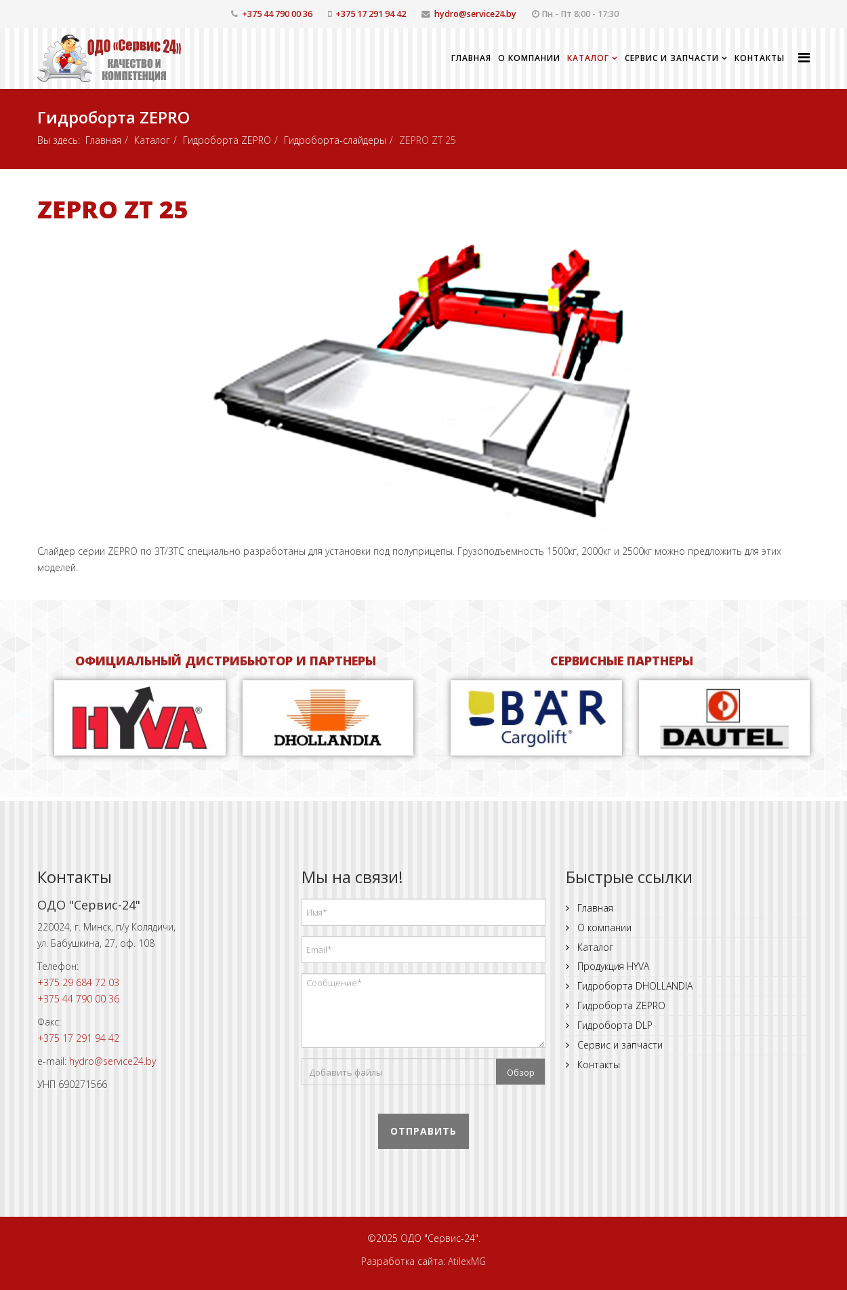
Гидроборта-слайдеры (335, 140)
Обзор (521, 1072)
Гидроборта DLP (614, 1025)
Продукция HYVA (612, 966)
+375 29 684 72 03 (78, 982)
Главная (471, 58)
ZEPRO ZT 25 (112, 209)
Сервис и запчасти (672, 58)
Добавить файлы (346, 1072)
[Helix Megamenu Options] (804, 57)
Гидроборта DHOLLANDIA (634, 985)
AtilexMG (467, 1261)
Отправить (423, 1131)
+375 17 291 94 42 (370, 14)
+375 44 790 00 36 (277, 14)
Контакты (760, 58)
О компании (529, 58)
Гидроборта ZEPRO (227, 140)
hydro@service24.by (475, 14)
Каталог (588, 58)
